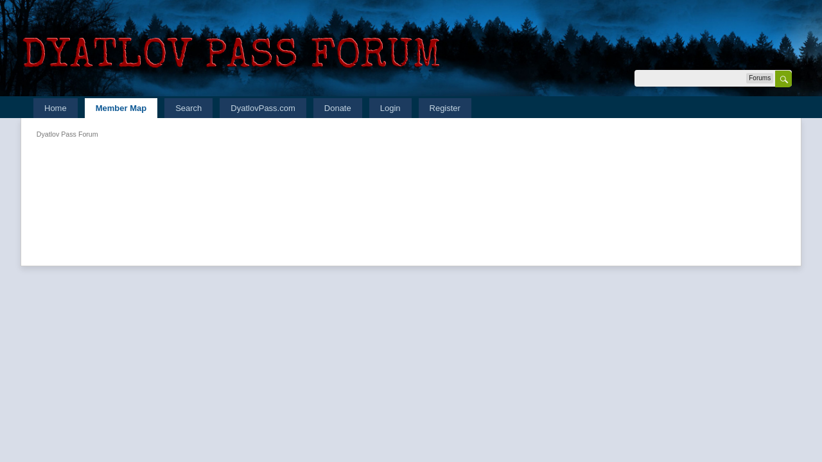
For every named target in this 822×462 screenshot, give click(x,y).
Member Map (121, 108)
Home (55, 108)
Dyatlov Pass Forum (67, 134)
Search (188, 108)
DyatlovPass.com (263, 108)
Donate (337, 108)
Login (390, 108)
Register (445, 108)
